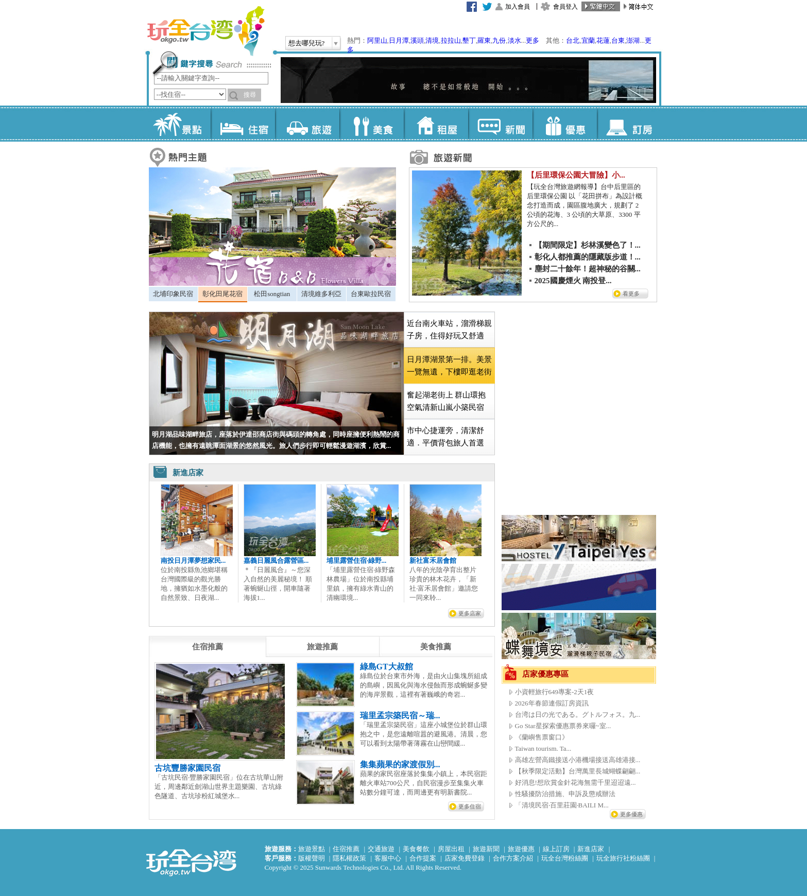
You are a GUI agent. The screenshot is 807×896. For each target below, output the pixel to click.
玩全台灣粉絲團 (564, 858)
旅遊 (307, 124)
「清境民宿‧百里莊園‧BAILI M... (562, 805)
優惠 (565, 124)
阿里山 (377, 40)
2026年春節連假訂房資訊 (552, 703)
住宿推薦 (346, 849)
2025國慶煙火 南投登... (573, 281)
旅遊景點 (311, 849)
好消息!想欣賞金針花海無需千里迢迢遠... (575, 782)
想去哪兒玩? (306, 43)
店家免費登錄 (464, 858)
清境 (432, 40)
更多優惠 (631, 814)
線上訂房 (556, 849)
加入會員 (517, 6)
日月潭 (399, 40)
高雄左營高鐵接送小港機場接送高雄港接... (578, 760)
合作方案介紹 (513, 858)
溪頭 (417, 40)
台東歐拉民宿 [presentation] (371, 294)
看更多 (631, 293)
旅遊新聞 (486, 849)
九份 (499, 40)
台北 (572, 40)
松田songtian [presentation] (272, 294)
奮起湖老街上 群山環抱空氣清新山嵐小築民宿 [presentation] (446, 401)
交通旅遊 (381, 849)
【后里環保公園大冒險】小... (576, 175)
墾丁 (469, 40)
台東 (618, 40)
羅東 (484, 40)
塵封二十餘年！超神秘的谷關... (588, 269)
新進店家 (590, 849)
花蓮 (603, 40)
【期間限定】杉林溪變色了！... (588, 245)
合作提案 (422, 858)
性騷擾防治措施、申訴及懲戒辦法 (565, 794)
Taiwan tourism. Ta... (543, 748)
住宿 (243, 124)
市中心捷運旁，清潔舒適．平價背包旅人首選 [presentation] (445, 436)
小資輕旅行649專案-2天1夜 (554, 692)
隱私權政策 (349, 858)
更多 (532, 40)
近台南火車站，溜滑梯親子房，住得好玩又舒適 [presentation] (449, 329)
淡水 (514, 40)
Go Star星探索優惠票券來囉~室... (563, 726)
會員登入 (565, 6)
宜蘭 (588, 40)
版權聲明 (311, 858)
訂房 (629, 124)
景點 (178, 124)
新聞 (500, 124)
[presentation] (207, 646)
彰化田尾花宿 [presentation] (222, 294)
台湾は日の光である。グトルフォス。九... (578, 714)
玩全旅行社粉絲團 (623, 858)
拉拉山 (451, 40)
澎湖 (633, 40)
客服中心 (387, 858)
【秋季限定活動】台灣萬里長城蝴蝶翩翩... (578, 771)
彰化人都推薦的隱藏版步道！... (588, 257)
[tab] (173, 294)
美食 (371, 124)
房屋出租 (451, 849)
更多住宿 (469, 806)
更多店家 (469, 613)
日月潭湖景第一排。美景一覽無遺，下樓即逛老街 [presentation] (449, 365)
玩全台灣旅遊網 (205, 31)
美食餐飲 (416, 849)
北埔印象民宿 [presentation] (173, 294)
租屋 (436, 124)
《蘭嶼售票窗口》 (542, 737)
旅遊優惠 (521, 849)
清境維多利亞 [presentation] (321, 294)
